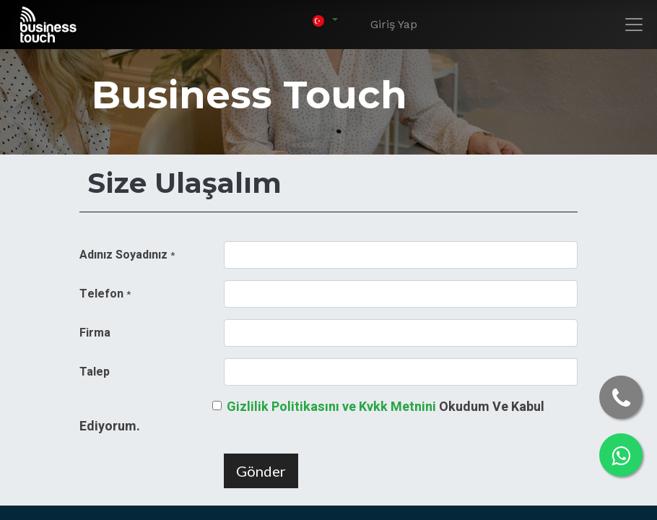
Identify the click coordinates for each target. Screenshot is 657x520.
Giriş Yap (393, 24)
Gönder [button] (261, 471)
